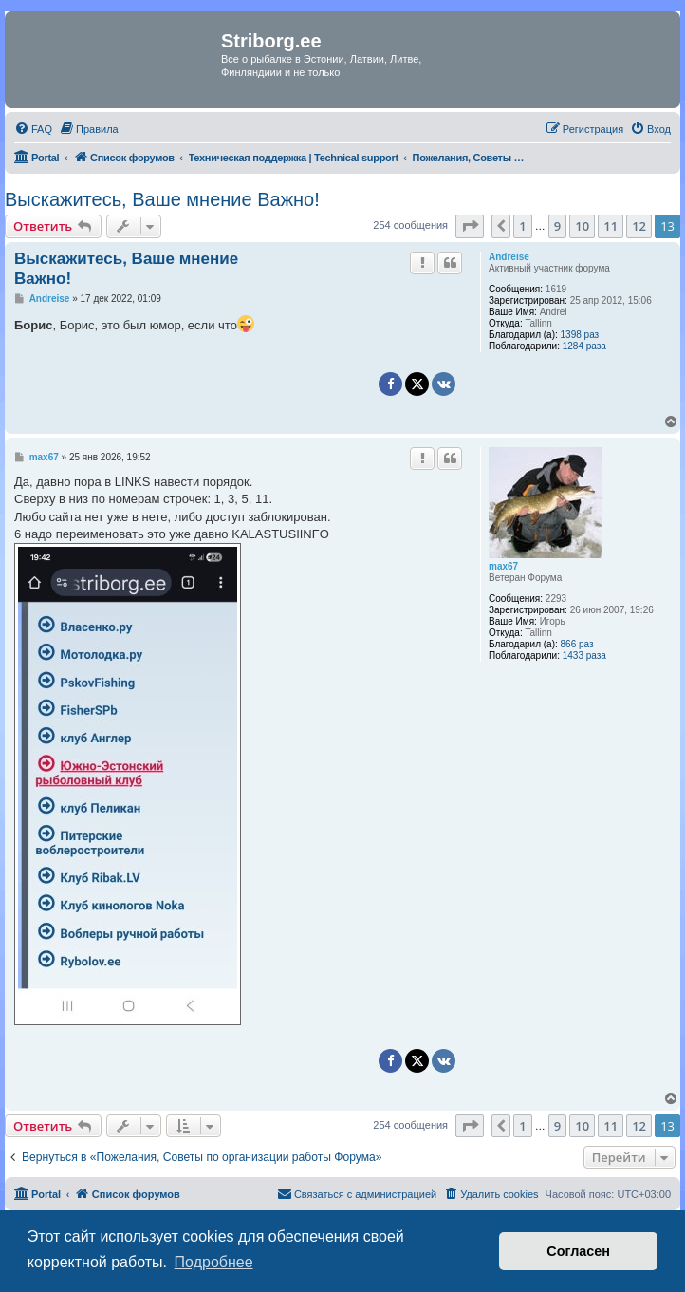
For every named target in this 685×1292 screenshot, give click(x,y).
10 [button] (582, 225)
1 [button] (522, 225)
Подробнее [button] (214, 1262)
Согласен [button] (578, 1251)
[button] (469, 226)
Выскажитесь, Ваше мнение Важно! (162, 199)
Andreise (509, 257)
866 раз (577, 644)
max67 (503, 566)
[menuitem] (33, 129)
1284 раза (584, 346)
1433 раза (584, 655)
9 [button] (557, 225)
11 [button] (610, 225)
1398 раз (580, 334)
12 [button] (639, 225)
